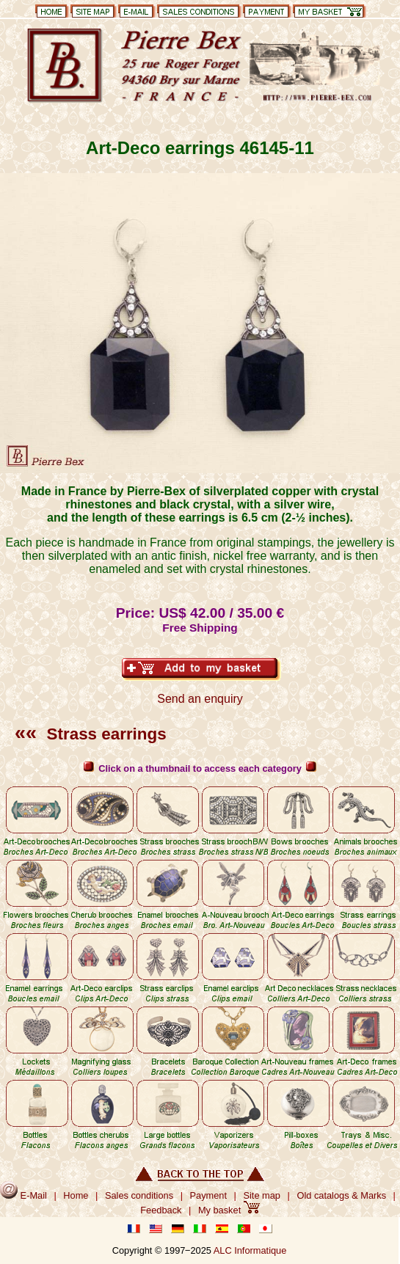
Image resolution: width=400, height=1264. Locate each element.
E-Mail (23, 1195)
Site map (261, 1195)
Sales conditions (139, 1195)
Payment (209, 1195)
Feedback (160, 1210)
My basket (229, 1210)
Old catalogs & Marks (341, 1195)
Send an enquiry (200, 699)
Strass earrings (91, 734)
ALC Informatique (250, 1250)
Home (75, 1195)
